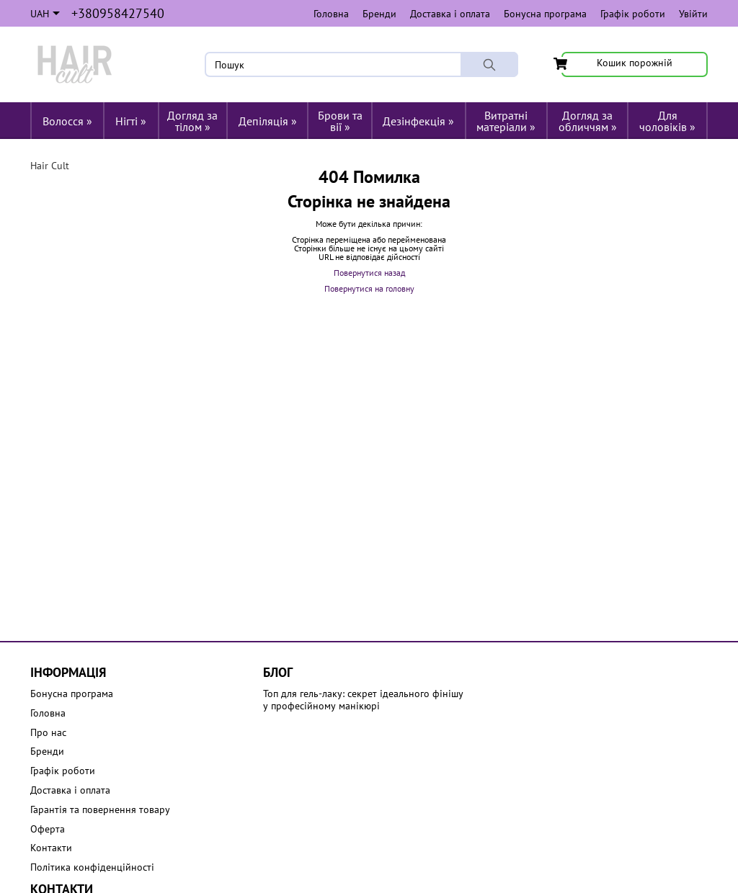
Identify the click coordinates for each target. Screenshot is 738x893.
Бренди (379, 13)
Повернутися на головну (369, 288)
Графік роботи (632, 13)
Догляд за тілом (192, 121)
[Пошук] (489, 64)
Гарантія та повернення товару (100, 810)
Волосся (67, 121)
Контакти (51, 848)
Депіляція (268, 121)
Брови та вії (340, 121)
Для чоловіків (667, 121)
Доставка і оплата (450, 13)
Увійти (693, 13)
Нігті (130, 121)
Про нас (48, 733)
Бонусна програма (545, 13)
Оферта (47, 829)
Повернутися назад (369, 272)
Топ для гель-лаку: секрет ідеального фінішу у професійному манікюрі (363, 700)
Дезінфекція (418, 121)
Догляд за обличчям (588, 121)
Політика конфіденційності (92, 867)
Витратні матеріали (505, 121)
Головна (331, 13)
